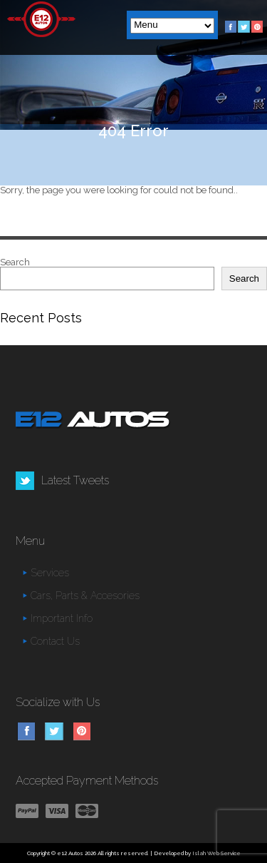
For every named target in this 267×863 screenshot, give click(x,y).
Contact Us (55, 641)
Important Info (62, 618)
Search (15, 262)
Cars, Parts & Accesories (85, 595)
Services (50, 572)
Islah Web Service (216, 853)
